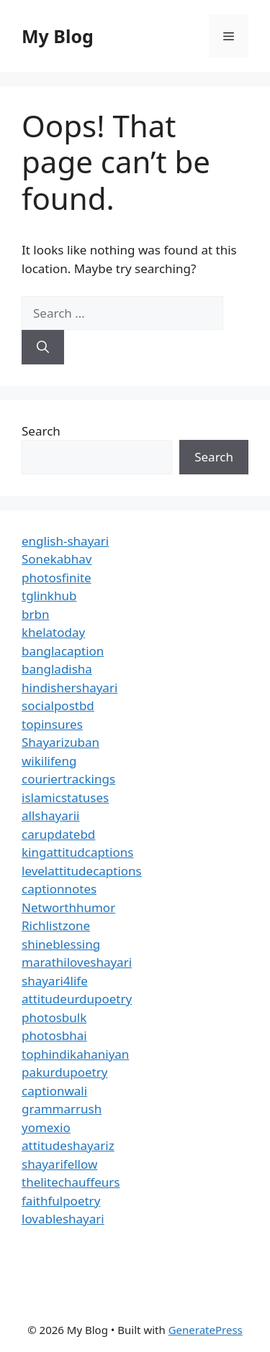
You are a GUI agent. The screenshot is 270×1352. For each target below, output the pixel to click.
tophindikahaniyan (75, 1054)
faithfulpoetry (61, 1200)
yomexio (46, 1127)
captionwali (54, 1090)
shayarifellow (59, 1164)
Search (41, 431)
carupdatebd (58, 834)
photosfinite (56, 577)
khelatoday (53, 632)
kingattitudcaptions (77, 852)
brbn (35, 614)
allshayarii (51, 815)
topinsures (52, 724)
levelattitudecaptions (82, 871)
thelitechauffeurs (71, 1182)
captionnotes (59, 888)
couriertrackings (68, 779)
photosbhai (54, 1035)
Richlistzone (56, 925)
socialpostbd (58, 705)
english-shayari (65, 541)
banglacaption (63, 651)
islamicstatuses (65, 797)
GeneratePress (205, 1330)
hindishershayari (69, 687)
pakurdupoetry (64, 1072)
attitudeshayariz (68, 1145)
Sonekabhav (56, 559)
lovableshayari (63, 1218)
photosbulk (54, 1017)
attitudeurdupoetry (77, 998)
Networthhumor (68, 907)
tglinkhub (49, 595)
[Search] (43, 347)
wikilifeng (49, 761)
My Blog (58, 36)
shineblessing (61, 944)
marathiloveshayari (77, 962)
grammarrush (62, 1108)
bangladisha (57, 669)
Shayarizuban (60, 742)
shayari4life (55, 980)
